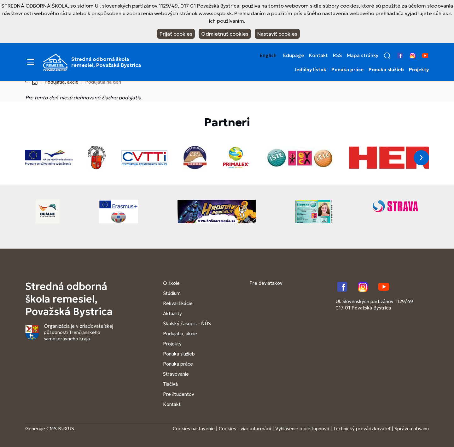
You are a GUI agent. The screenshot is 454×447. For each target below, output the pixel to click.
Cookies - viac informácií (245, 429)
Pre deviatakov (265, 283)
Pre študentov (178, 394)
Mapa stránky (362, 55)
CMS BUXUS (60, 429)
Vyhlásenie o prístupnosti (302, 429)
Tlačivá (170, 384)
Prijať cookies (176, 34)
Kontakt (318, 55)
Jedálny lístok (310, 70)
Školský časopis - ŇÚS (187, 323)
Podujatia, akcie (61, 82)
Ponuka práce (347, 70)
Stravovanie (176, 374)
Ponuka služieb (386, 70)
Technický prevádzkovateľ (361, 429)
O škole (171, 283)
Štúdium (172, 293)
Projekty (419, 70)
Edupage (293, 55)
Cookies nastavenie (194, 429)
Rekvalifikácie (178, 303)
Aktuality (172, 313)
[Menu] (30, 62)
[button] (387, 55)
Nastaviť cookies (277, 34)
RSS (337, 55)
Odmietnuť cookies (224, 34)
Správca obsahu (411, 429)
